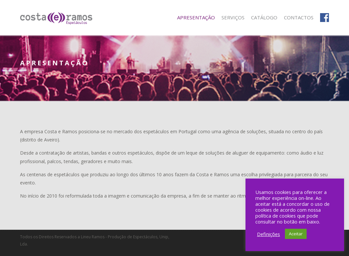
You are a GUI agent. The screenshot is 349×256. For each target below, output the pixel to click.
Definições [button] (268, 234)
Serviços (232, 17)
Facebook (324, 17)
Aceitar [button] (296, 234)
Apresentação (196, 17)
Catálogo (264, 17)
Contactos (299, 17)
